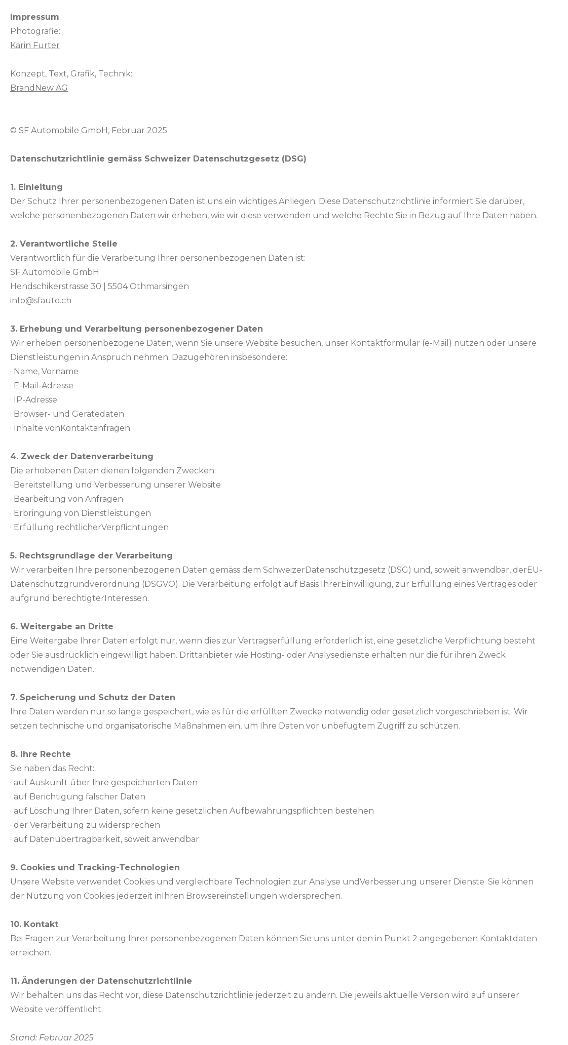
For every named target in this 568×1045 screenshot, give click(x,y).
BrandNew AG (39, 88)
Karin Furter (35, 45)
